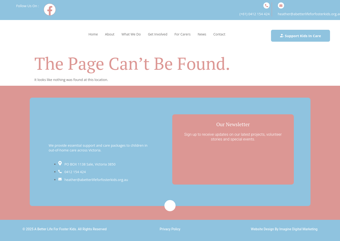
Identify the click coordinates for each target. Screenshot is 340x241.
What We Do (131, 34)
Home (93, 34)
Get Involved (158, 34)
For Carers (182, 34)
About (109, 34)
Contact (219, 34)
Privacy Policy (170, 229)
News (202, 34)
